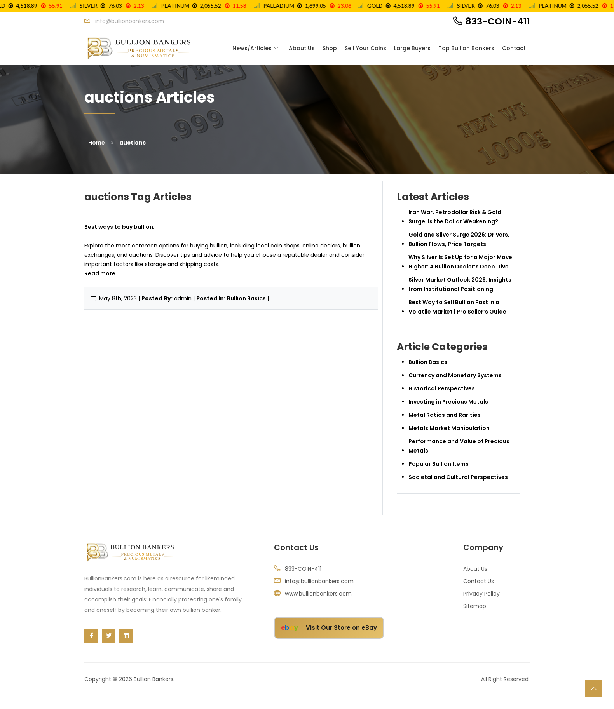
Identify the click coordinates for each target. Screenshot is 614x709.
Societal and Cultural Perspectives (458, 477)
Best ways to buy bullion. (119, 227)
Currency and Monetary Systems (455, 376)
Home (96, 143)
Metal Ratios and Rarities (444, 415)
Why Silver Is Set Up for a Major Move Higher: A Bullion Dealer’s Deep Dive (460, 262)
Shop (330, 48)
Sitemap (474, 606)
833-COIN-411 (497, 21)
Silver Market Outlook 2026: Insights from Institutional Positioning (459, 284)
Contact (514, 48)
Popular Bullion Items (438, 464)
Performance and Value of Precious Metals (458, 446)
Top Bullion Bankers (466, 48)
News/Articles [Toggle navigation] (252, 48)
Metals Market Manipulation (449, 428)
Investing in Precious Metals (448, 402)
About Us (302, 48)
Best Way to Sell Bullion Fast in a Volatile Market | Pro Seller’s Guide (457, 307)
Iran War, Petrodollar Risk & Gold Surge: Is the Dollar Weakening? (454, 217)
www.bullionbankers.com (318, 594)
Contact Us (478, 581)
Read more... (102, 274)
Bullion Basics (246, 299)
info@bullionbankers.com (319, 581)
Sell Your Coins (365, 48)
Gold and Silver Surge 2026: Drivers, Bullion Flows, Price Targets (458, 239)
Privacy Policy (481, 594)
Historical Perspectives (441, 389)
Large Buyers (412, 48)
